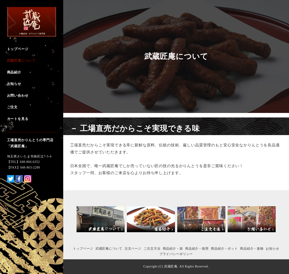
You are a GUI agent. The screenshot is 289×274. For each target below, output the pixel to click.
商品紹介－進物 (251, 248)
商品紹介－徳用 (197, 248)
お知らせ (272, 248)
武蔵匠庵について (109, 248)
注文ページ (133, 248)
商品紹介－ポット (224, 248)
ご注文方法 (152, 248)
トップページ (83, 248)
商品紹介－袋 (173, 248)
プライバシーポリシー (176, 254)
